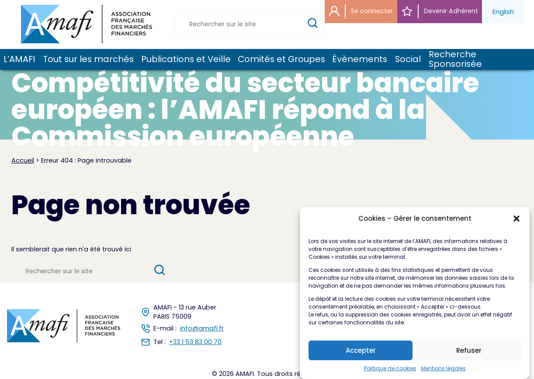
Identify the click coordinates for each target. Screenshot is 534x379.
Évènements (359, 59)
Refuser (469, 355)
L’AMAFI (19, 59)
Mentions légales (443, 374)
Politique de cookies (390, 374)
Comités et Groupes (281, 59)
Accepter (361, 355)
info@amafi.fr (202, 328)
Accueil (22, 160)
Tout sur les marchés (87, 59)
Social (407, 59)
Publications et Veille (185, 59)
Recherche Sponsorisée (455, 59)
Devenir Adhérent (440, 11)
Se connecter (361, 11)
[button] (516, 223)
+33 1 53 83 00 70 (195, 341)
